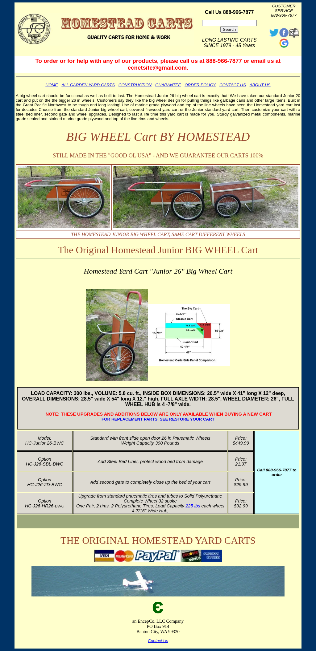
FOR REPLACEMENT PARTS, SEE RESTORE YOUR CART (158, 419)
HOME (51, 85)
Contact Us (158, 640)
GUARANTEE (168, 85)
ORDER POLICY (200, 85)
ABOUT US (260, 85)
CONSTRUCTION (135, 85)
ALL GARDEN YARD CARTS (88, 85)
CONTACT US (232, 85)
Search (229, 29)
